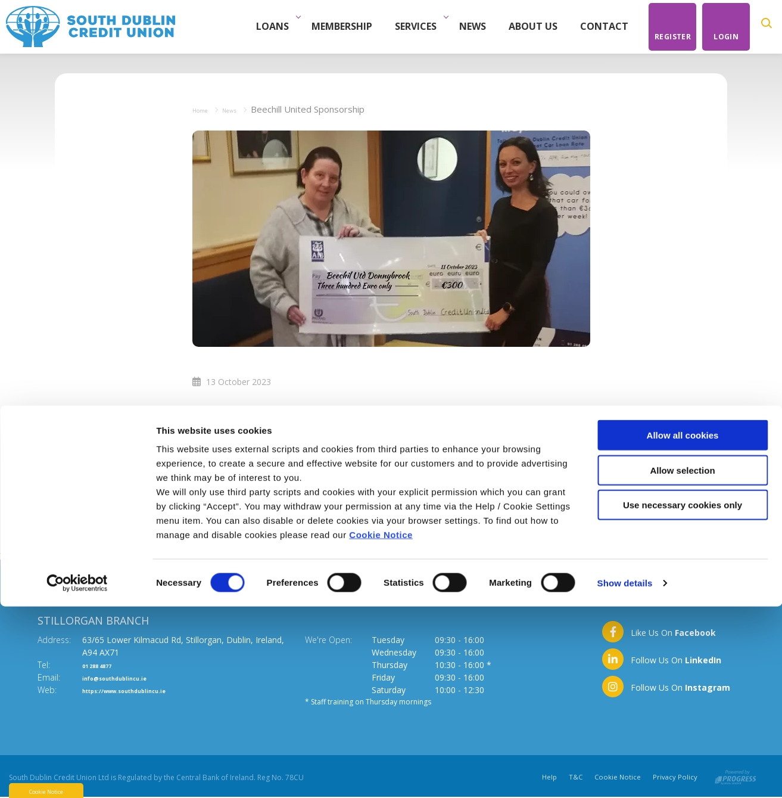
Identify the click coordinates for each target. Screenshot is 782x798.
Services (424, 26)
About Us (538, 26)
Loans (280, 26)
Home (205, 109)
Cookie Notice (381, 726)
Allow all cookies (683, 627)
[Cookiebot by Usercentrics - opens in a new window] (77, 775)
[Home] (90, 25)
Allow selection (682, 662)
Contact (609, 26)
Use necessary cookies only (682, 696)
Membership (347, 26)
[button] (768, 27)
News (478, 26)
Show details (625, 774)
